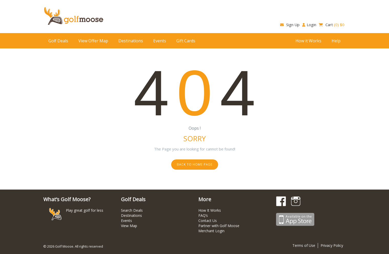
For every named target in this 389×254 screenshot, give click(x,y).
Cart (331, 24)
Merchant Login (211, 230)
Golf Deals (58, 41)
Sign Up (290, 24)
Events (159, 41)
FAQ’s (203, 215)
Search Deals (132, 210)
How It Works (209, 210)
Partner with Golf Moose (218, 225)
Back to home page (194, 164)
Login (309, 24)
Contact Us (207, 220)
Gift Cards (185, 41)
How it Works (308, 41)
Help (336, 41)
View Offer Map (93, 41)
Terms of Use (303, 245)
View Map (129, 225)
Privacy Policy (332, 245)
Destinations (130, 41)
